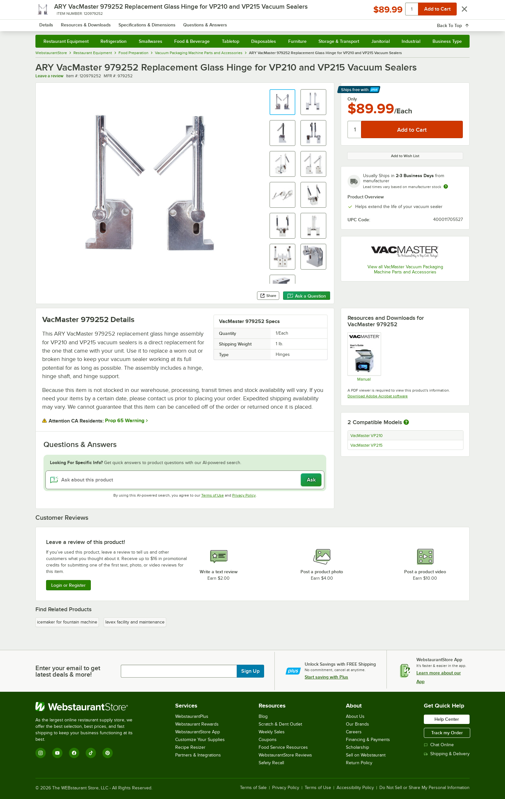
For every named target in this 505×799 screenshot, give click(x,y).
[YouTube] (57, 753)
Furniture (297, 41)
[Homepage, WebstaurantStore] (89, 23)
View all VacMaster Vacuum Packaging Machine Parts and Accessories (405, 269)
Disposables (263, 41)
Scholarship (357, 747)
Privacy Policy (244, 495)
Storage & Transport (339, 41)
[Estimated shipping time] (445, 186)
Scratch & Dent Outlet (280, 724)
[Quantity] (355, 129)
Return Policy (359, 762)
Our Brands (357, 724)
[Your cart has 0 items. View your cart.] (460, 22)
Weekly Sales (272, 731)
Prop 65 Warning (124, 420)
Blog (263, 716)
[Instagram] (40, 753)
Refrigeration (113, 41)
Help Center (446, 719)
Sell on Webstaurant (366, 755)
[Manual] (364, 356)
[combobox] (244, 22)
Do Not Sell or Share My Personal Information (424, 787)
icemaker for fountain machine (67, 622)
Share (268, 295)
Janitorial (380, 41)
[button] (282, 102)
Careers (354, 731)
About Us (355, 716)
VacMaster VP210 (366, 435)
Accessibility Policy (355, 787)
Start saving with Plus (326, 677)
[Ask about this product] (185, 480)
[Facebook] (74, 753)
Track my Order (447, 732)
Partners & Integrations (198, 755)
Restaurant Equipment (66, 41)
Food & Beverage (192, 41)
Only (352, 98)
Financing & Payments (368, 739)
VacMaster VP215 (366, 445)
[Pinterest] (107, 753)
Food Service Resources (283, 747)
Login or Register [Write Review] (68, 585)
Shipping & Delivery (447, 753)
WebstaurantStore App (197, 731)
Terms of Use (212, 495)
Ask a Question (306, 296)
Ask (311, 480)
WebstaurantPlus (191, 716)
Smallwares (150, 41)
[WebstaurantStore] (88, 706)
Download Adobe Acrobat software (378, 396)
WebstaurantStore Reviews (285, 755)
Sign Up (250, 671)
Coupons (268, 739)
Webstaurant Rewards (197, 724)
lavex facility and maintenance (135, 622)
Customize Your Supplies (200, 739)
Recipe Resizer (190, 747)
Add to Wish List (405, 156)
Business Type (447, 41)
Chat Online (439, 744)
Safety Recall (271, 762)
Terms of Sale (253, 787)
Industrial (411, 41)
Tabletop (230, 41)
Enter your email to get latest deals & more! (67, 671)
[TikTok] (91, 753)
